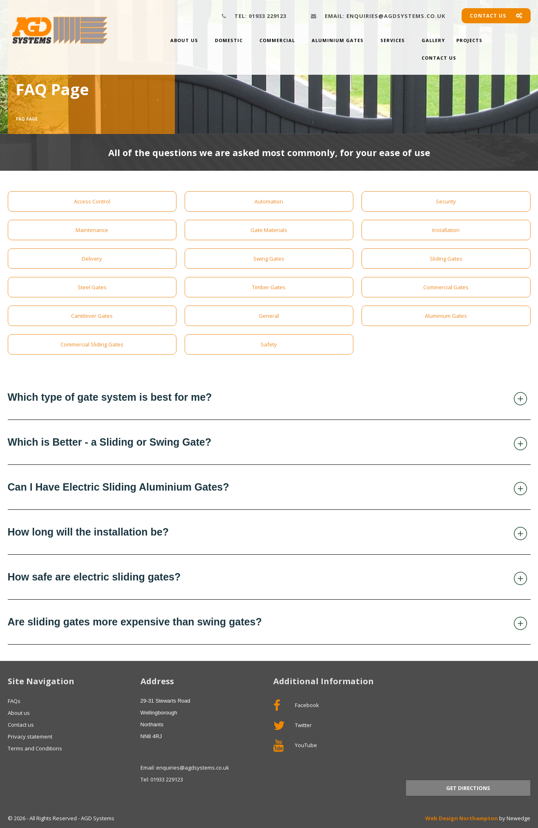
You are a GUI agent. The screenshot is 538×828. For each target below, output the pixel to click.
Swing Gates (268, 258)
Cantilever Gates (92, 315)
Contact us (496, 15)
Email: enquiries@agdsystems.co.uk (185, 767)
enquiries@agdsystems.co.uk (385, 16)
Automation (268, 201)
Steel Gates (92, 287)
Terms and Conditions (35, 748)
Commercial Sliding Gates (91, 344)
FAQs (14, 701)
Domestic (229, 40)
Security (446, 201)
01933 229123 (260, 16)
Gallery (433, 40)
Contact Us (439, 58)
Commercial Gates (446, 287)
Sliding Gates (446, 258)
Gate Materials (268, 230)
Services (392, 40)
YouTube (295, 745)
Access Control (92, 201)
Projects (469, 40)
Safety (269, 344)
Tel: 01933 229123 (162, 779)
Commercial (277, 40)
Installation (446, 230)
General (269, 315)
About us (184, 40)
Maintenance (92, 230)
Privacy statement (30, 736)
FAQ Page (27, 119)
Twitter (292, 725)
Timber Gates (269, 287)
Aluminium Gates (338, 40)
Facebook (296, 705)
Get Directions (468, 788)
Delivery (92, 258)
